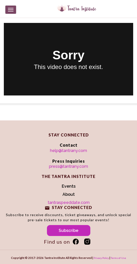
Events (69, 186)
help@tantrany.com (68, 150)
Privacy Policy (101, 257)
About (69, 194)
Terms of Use (118, 257)
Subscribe (68, 230)
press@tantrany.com (68, 166)
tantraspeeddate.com (69, 202)
